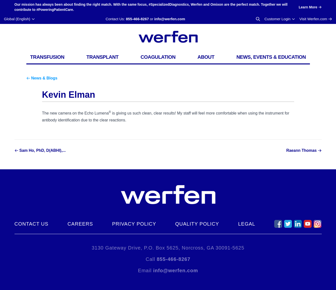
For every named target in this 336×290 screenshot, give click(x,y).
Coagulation (158, 57)
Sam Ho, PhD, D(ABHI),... (42, 150)
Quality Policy (197, 224)
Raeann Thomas (301, 150)
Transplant (102, 57)
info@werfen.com (169, 19)
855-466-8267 (137, 19)
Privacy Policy (134, 224)
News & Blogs (44, 78)
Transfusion (47, 57)
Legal (246, 224)
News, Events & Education (271, 57)
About (205, 57)
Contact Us (31, 224)
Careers (80, 224)
